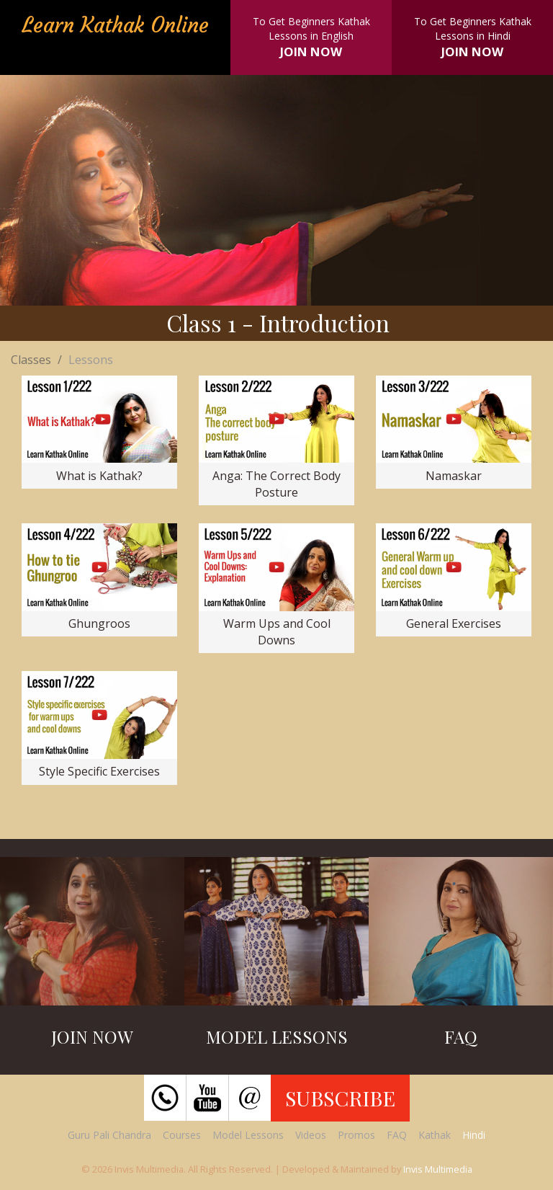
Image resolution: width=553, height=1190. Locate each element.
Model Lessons (248, 1135)
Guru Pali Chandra (109, 1135)
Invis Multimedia (437, 1169)
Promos (356, 1135)
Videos (310, 1135)
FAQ (397, 1135)
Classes (31, 360)
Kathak (434, 1135)
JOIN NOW (311, 51)
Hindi (473, 1135)
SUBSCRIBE (340, 1097)
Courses (182, 1135)
